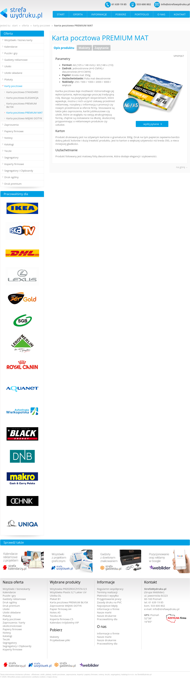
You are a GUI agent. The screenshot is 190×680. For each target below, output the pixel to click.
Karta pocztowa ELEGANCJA (22, 97)
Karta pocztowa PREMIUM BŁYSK (21, 105)
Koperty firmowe (12, 649)
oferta (25, 25)
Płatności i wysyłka (107, 595)
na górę (180, 167)
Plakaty (7, 615)
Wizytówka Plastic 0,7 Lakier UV (68, 592)
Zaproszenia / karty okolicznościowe (14, 624)
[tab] (22, 40)
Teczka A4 (55, 615)
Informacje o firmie (108, 609)
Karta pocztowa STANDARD (22, 92)
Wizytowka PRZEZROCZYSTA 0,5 (68, 589)
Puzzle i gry (10, 53)
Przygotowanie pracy (109, 599)
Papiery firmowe (12, 629)
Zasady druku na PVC (109, 602)
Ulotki (6, 609)
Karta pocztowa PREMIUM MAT (24, 112)
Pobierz (56, 630)
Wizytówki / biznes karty (18, 40)
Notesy (7, 632)
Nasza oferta (13, 582)
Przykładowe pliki (60, 640)
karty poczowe (41, 25)
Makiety (84, 48)
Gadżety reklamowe (16, 59)
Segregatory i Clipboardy (18, 170)
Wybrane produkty (65, 582)
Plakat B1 (55, 599)
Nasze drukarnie (106, 615)
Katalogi (7, 636)
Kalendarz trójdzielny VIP (64, 622)
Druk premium (12, 183)
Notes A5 (55, 612)
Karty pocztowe (12, 619)
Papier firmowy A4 (60, 609)
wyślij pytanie (151, 124)
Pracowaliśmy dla (16, 194)
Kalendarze (10, 46)
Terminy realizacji (107, 592)
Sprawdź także (14, 542)
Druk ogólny (11, 177)
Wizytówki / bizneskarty (16, 589)
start (15, 25)
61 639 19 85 (119, 4)
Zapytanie (101, 48)
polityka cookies (39, 677)
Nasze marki (104, 612)
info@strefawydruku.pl (175, 4)
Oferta (8, 33)
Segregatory (10, 642)
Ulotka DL (55, 595)
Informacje (106, 582)
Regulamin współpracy (110, 589)
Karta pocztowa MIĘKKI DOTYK (24, 118)
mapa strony (52, 677)
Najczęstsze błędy (107, 605)
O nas (101, 626)
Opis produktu (64, 48)
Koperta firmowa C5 (61, 619)
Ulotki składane (12, 612)
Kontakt (150, 582)
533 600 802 (143, 4)
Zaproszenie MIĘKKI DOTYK (66, 605)
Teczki (6, 639)
